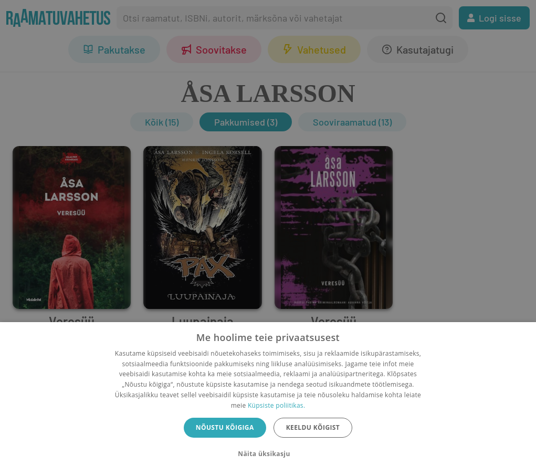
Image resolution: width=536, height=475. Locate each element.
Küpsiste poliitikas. (276, 405)
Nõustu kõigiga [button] (225, 427)
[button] (268, 454)
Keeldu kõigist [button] (313, 427)
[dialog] (268, 398)
